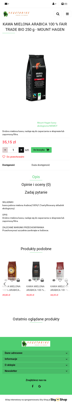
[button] (64, 4)
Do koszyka (41, 149)
